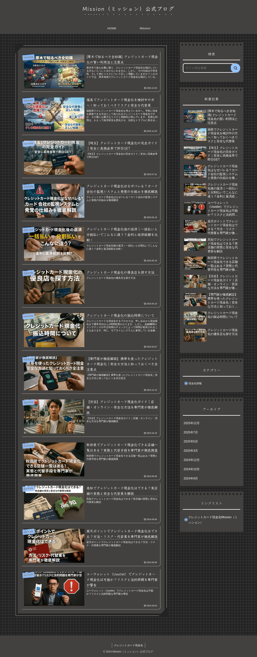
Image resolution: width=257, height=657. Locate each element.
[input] (209, 68)
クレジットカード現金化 (128, 645)
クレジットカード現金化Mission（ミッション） (213, 520)
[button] (235, 68)
